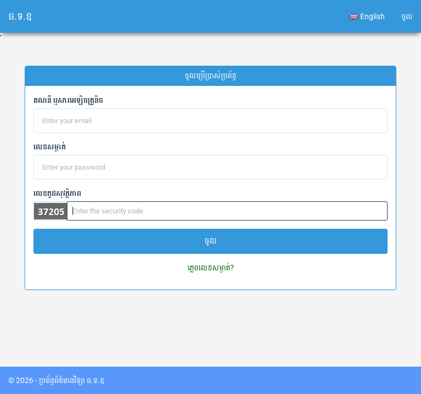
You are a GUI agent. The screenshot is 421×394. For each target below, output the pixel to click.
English (367, 17)
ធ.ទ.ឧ (20, 16)
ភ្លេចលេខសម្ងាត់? (210, 267)
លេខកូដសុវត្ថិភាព (57, 193)
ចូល (407, 16)
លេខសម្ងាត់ (49, 146)
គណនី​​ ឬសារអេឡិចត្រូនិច (68, 100)
